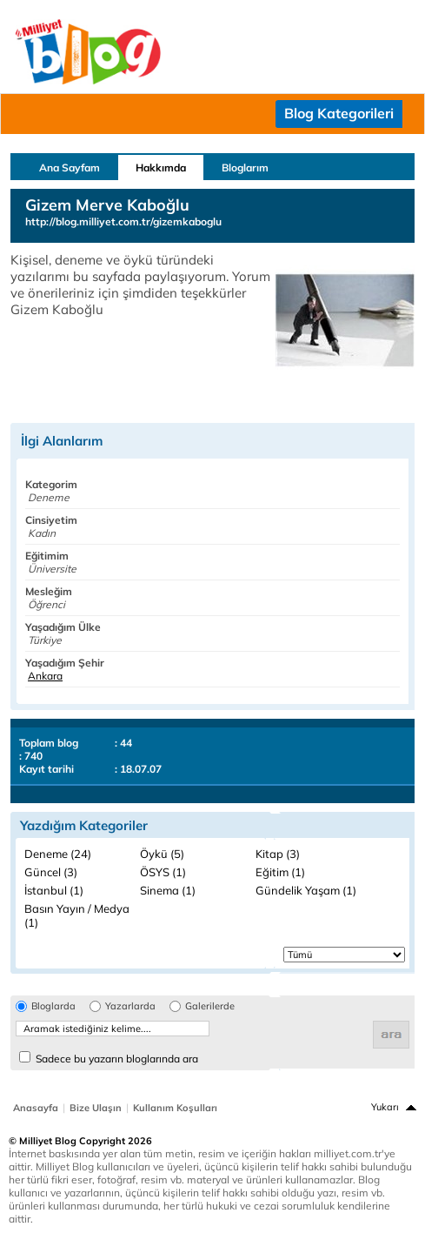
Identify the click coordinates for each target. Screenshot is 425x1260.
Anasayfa (35, 1108)
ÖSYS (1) (163, 872)
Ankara (45, 675)
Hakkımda (161, 167)
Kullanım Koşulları (175, 1108)
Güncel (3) (50, 872)
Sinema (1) (168, 890)
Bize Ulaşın (96, 1108)
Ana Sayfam (69, 167)
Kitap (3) (278, 854)
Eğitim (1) (280, 872)
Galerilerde (210, 1006)
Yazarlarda (130, 1006)
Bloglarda (53, 1006)
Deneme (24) (57, 854)
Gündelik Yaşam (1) (306, 890)
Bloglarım (245, 167)
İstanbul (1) (53, 890)
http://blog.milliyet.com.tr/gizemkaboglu (123, 221)
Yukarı (385, 1107)
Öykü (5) (162, 854)
